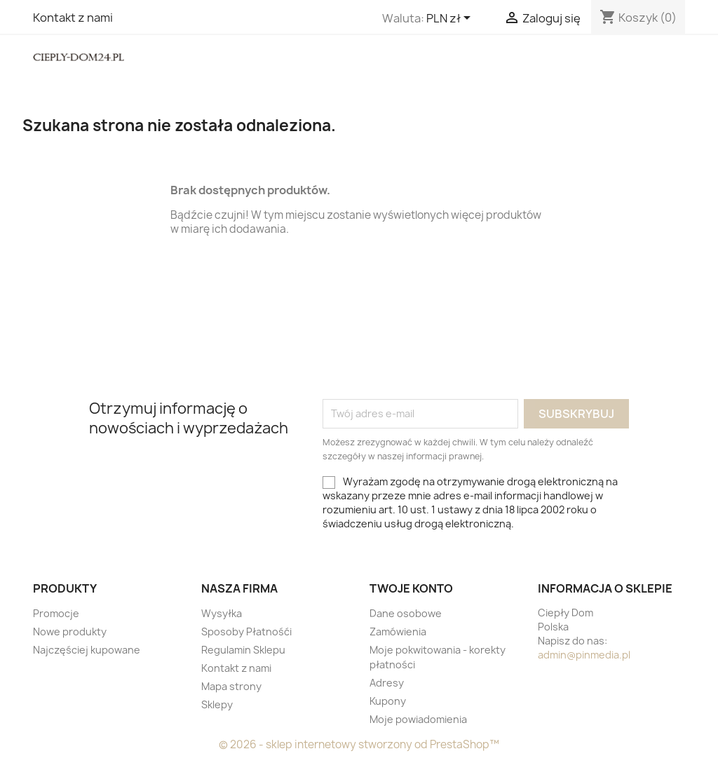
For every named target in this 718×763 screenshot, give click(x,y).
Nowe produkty (70, 631)
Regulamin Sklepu (243, 649)
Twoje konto (411, 588)
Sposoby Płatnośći (246, 631)
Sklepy (217, 704)
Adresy (387, 682)
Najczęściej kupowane (86, 649)
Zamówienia (398, 631)
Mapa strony (231, 686)
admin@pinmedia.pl (584, 654)
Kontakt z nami (73, 17)
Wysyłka (221, 613)
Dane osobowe (406, 613)
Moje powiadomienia (418, 719)
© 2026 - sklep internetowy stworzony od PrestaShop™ (359, 744)
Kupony (388, 701)
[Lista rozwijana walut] (450, 19)
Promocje (56, 613)
